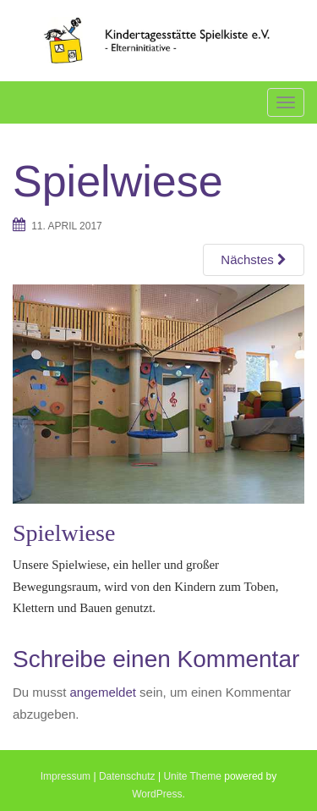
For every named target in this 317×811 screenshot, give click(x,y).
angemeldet (103, 692)
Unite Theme (192, 776)
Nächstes (254, 259)
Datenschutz (127, 776)
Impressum (65, 776)
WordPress (157, 794)
